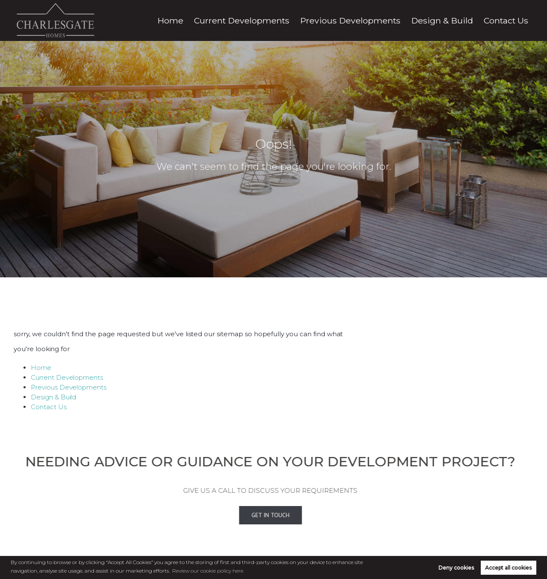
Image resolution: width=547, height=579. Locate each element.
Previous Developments (393, 20)
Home (256, 20)
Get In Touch (259, 515)
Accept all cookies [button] (508, 567)
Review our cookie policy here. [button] (208, 570)
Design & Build (462, 20)
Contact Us (511, 20)
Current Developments (311, 20)
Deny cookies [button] (456, 567)
